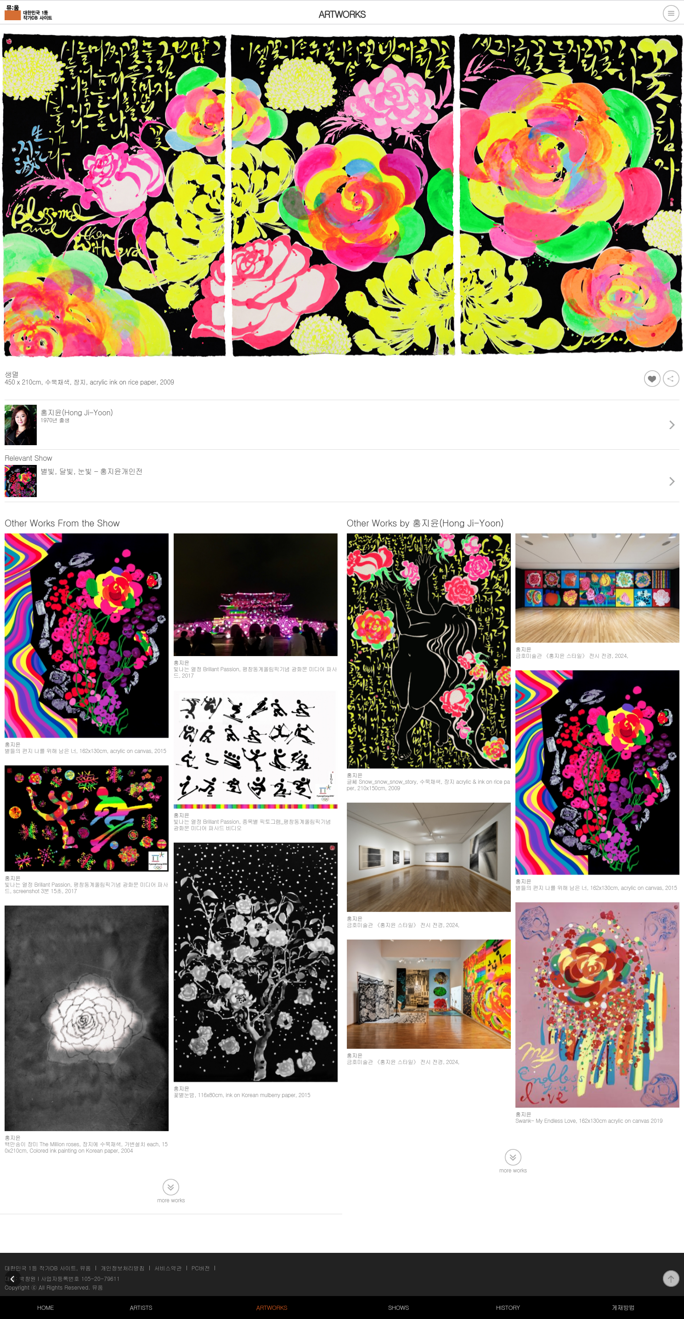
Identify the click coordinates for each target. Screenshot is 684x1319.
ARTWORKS (271, 1307)
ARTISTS (141, 1307)
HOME (45, 1307)
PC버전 (201, 1268)
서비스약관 (168, 1268)
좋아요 (652, 378)
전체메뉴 (671, 13)
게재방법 (622, 1307)
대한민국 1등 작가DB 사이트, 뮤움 (48, 1268)
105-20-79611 (100, 1278)
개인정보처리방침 (123, 1268)
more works (171, 1211)
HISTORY (508, 1307)
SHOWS (398, 1307)
